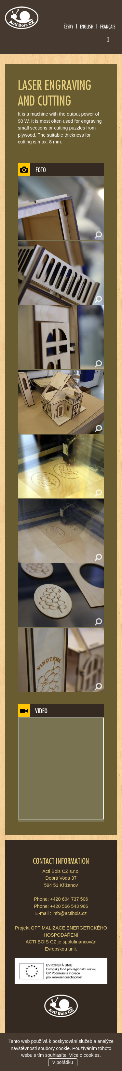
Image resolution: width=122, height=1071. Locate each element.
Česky (68, 26)
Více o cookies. (85, 1055)
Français (107, 26)
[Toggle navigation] (108, 40)
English (86, 26)
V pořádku (62, 1062)
